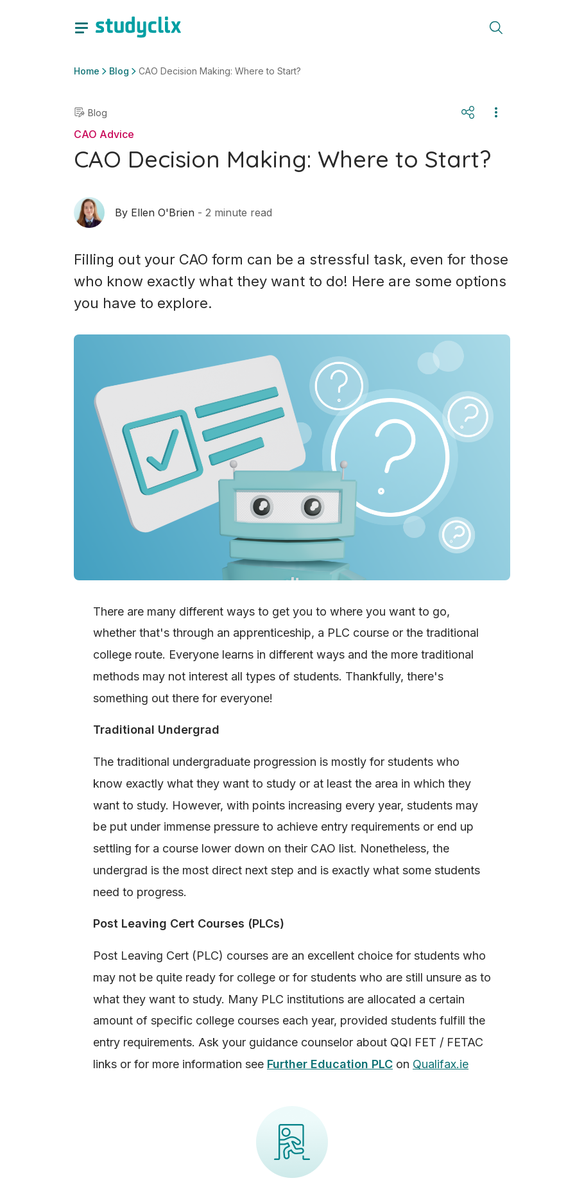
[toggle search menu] (496, 27)
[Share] (468, 112)
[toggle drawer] (81, 27)
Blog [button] (119, 70)
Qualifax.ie (440, 1064)
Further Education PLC (330, 1064)
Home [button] (86, 70)
